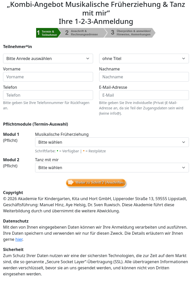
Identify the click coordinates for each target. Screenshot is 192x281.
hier (19, 239)
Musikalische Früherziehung (62, 134)
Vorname (11, 69)
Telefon (10, 87)
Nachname (109, 69)
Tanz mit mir (47, 159)
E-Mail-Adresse (113, 87)
